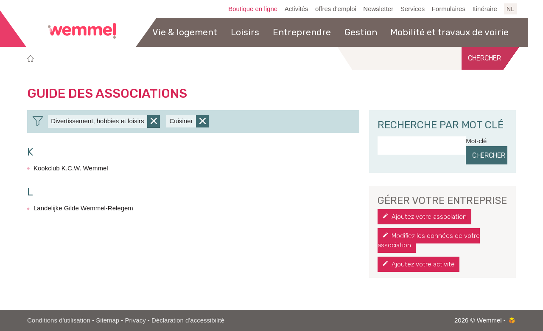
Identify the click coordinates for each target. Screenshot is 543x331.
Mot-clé (476, 140)
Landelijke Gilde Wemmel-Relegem (83, 208)
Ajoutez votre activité (423, 264)
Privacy (135, 320)
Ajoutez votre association (429, 217)
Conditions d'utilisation (58, 320)
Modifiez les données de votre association (429, 240)
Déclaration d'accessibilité (187, 320)
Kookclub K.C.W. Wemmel (71, 168)
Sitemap (107, 320)
